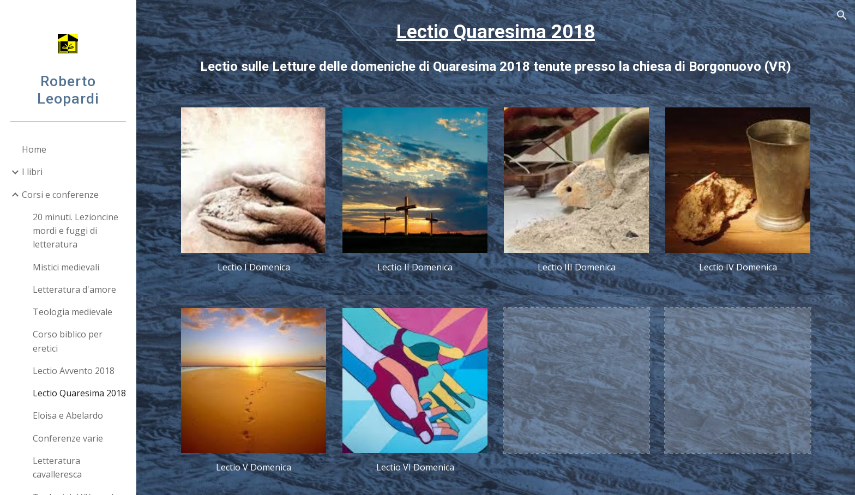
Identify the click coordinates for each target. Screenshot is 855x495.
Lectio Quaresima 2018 (495, 32)
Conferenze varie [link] (68, 438)
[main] (495, 47)
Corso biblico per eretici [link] (68, 341)
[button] (842, 15)
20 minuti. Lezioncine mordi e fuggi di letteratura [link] (75, 231)
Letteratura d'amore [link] (74, 289)
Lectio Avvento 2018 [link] (74, 371)
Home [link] (34, 149)
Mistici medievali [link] (66, 267)
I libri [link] (32, 172)
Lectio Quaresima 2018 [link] (79, 393)
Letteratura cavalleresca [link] (57, 467)
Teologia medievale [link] (72, 312)
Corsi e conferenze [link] (60, 195)
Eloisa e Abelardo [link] (68, 415)
